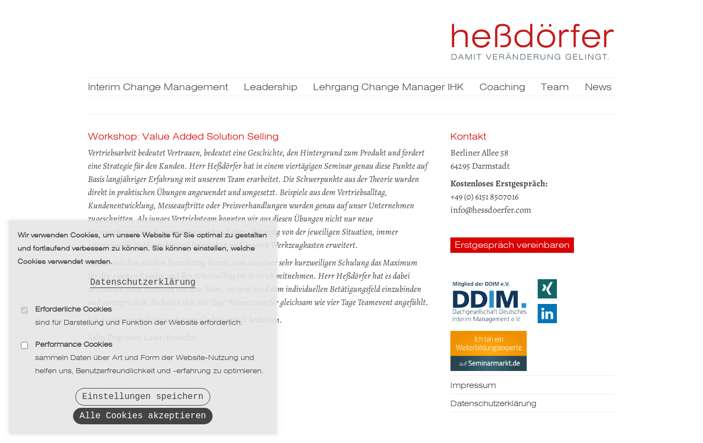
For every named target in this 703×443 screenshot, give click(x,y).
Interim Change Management (158, 87)
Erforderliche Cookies (73, 305)
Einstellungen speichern (143, 393)
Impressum (473, 386)
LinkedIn (547, 313)
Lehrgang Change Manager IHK (388, 87)
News (598, 87)
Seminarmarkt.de (488, 351)
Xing (547, 288)
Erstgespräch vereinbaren (512, 245)
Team (555, 87)
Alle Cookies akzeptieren (143, 415)
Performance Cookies (73, 340)
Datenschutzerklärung (143, 277)
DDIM (488, 301)
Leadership (270, 87)
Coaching (502, 87)
